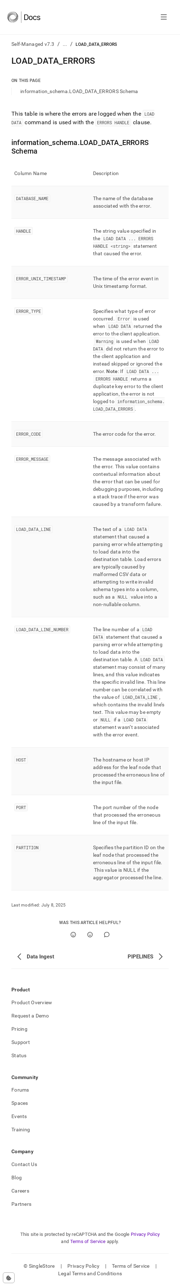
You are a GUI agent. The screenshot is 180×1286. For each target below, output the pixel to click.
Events (19, 1116)
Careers (20, 1191)
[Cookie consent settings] (9, 1277)
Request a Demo (30, 1016)
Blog (16, 1177)
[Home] (23, 17)
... (65, 44)
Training (20, 1129)
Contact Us (24, 1164)
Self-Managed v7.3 (33, 44)
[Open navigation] (164, 17)
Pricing (19, 1029)
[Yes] (73, 934)
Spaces (19, 1103)
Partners (21, 1204)
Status (19, 1055)
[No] (90, 934)
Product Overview (31, 1002)
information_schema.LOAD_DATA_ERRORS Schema (79, 91)
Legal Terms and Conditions (90, 1273)
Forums (20, 1090)
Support (20, 1042)
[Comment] (106, 934)
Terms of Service (88, 1241)
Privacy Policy (145, 1234)
